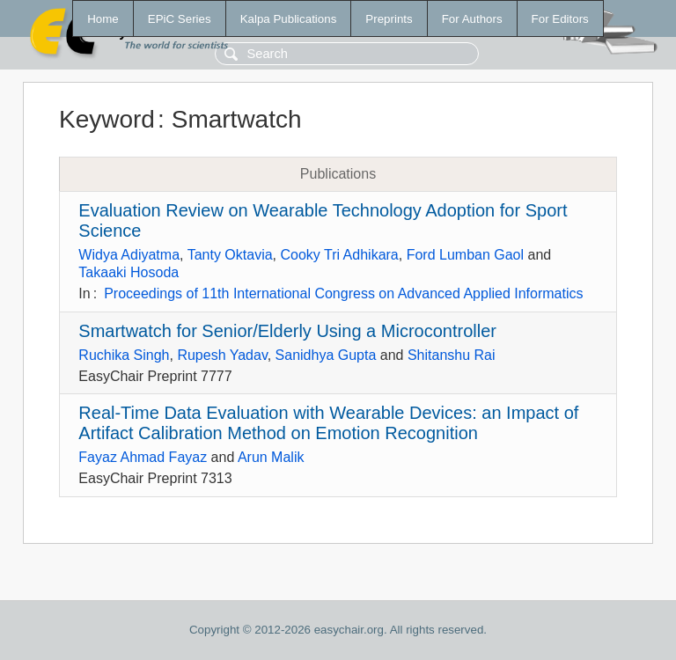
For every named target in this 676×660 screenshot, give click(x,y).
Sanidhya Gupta (326, 355)
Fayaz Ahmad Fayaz (142, 457)
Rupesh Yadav (222, 355)
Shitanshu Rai (452, 355)
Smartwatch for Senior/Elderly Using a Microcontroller (287, 331)
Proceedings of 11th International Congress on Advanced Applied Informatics (343, 293)
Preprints (388, 19)
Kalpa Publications (288, 19)
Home (103, 19)
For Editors (560, 19)
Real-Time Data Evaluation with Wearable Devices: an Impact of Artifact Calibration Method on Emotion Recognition (328, 423)
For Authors (472, 19)
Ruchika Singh (123, 355)
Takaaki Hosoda (128, 272)
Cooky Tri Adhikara (339, 254)
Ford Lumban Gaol (465, 254)
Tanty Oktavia (230, 254)
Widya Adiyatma (129, 254)
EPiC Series (179, 19)
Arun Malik (271, 457)
